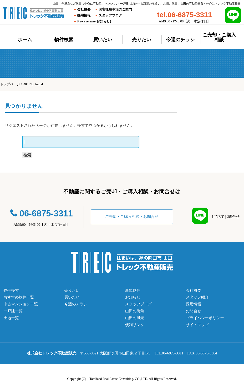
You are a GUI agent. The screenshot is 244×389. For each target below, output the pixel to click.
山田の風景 (134, 318)
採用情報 (84, 15)
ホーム (25, 39)
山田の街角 (134, 311)
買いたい (102, 39)
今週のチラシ (180, 39)
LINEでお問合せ (224, 217)
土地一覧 (11, 318)
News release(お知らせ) (94, 21)
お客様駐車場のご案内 (115, 9)
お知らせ (132, 297)
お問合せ (193, 311)
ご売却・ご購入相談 (219, 37)
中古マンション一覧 (21, 304)
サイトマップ (197, 325)
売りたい (141, 39)
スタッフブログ (110, 15)
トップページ (10, 84)
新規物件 (132, 290)
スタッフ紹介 (197, 297)
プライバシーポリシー (205, 318)
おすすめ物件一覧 (19, 297)
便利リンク (134, 325)
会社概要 (84, 9)
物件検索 (63, 39)
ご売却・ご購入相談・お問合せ (131, 217)
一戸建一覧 (13, 311)
